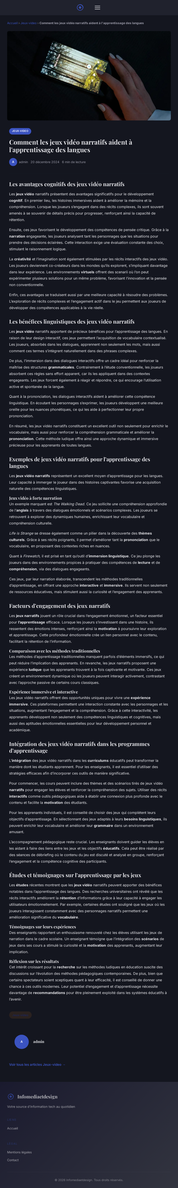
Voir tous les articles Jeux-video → (37, 1064)
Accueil (12, 23)
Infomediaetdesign (32, 1096)
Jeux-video (29, 23)
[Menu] (97, 7)
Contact (13, 1160)
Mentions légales (19, 1152)
